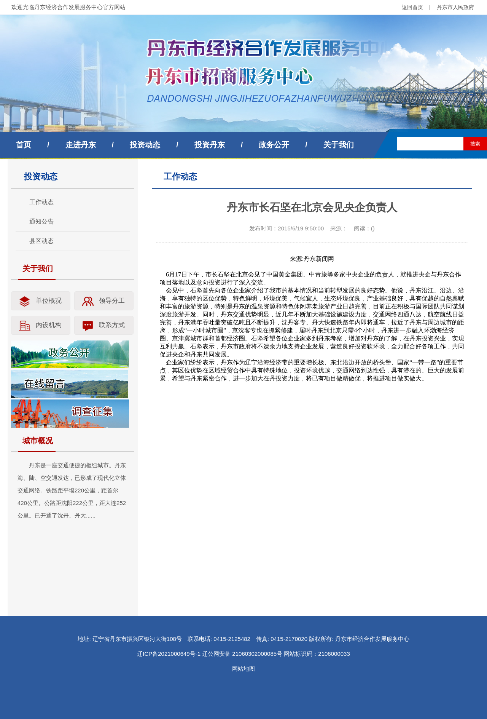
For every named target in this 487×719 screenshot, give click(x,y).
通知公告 (41, 221)
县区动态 (41, 241)
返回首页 (412, 7)
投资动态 (145, 145)
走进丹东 (80, 145)
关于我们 (338, 145)
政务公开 (274, 145)
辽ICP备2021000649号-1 (169, 653)
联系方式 (112, 325)
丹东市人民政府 (455, 7)
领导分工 (112, 300)
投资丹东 (209, 145)
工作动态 (41, 202)
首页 (23, 145)
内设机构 (49, 325)
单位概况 (49, 300)
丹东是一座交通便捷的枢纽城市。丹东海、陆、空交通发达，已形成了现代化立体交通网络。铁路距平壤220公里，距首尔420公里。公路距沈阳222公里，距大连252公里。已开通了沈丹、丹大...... (72, 490)
